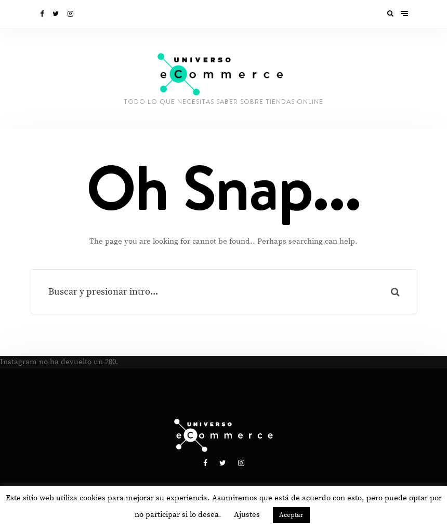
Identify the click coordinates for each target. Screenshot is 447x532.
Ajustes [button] (247, 515)
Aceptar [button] (291, 515)
